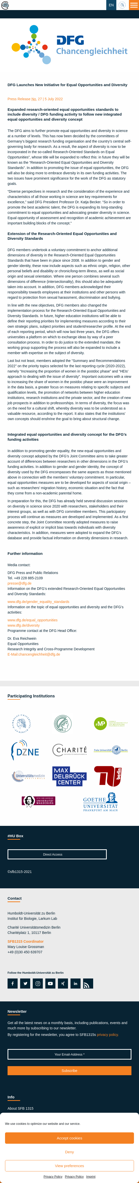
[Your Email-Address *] (69, 1054)
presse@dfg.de (19, 583)
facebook (12, 983)
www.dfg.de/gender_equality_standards (38, 602)
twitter (25, 983)
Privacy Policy (53, 1176)
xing (61, 983)
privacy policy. (108, 1035)
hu (122, 5)
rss (87, 983)
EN (111, 5)
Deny (69, 1152)
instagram (37, 983)
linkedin (74, 983)
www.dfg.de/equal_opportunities (32, 620)
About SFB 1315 (20, 1108)
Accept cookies (69, 1138)
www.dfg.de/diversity (24, 625)
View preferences (69, 1166)
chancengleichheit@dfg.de (34, 654)
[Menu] (134, 5)
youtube (49, 983)
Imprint (90, 1176)
